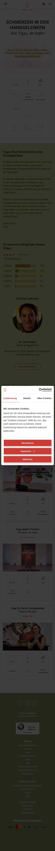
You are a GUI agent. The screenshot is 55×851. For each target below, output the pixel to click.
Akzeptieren (27, 443)
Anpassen (28, 451)
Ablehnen (27, 459)
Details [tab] (27, 398)
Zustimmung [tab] (10, 398)
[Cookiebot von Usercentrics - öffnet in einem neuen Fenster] (39, 390)
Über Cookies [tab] (44, 398)
